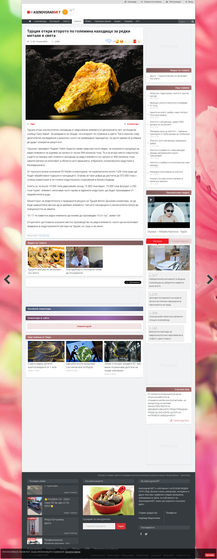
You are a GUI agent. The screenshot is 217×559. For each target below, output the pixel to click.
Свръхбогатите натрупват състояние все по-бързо (119, 365)
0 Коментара (133, 124)
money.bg (44, 235)
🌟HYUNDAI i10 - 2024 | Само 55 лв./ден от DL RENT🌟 (57, 511)
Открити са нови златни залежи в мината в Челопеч (166, 180)
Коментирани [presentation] (180, 241)
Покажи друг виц (180, 420)
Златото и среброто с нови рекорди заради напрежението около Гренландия (167, 153)
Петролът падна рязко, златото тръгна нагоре (169, 94)
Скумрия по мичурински (96, 519)
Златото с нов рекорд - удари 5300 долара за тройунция (167, 123)
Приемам (210, 555)
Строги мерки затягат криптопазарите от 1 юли (80, 365)
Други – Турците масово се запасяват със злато (168, 77)
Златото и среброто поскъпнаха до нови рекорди (170, 164)
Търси (121, 526)
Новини (77, 21)
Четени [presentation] (157, 241)
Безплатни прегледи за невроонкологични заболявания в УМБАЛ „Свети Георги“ (166, 335)
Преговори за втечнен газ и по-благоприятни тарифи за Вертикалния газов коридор (45, 367)
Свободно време (103, 21)
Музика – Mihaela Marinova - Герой (167, 231)
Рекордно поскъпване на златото (166, 171)
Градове (128, 21)
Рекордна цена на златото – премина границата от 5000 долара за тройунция (170, 132)
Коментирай (84, 326)
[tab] (157, 242)
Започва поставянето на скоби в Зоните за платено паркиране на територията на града (165, 301)
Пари (32, 124)
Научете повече (72, 551)
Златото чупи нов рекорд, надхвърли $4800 (168, 142)
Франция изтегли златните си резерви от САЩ (168, 104)
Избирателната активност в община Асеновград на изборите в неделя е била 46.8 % (167, 282)
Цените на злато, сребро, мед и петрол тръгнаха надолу (169, 113)
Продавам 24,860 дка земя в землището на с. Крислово (56, 491)
